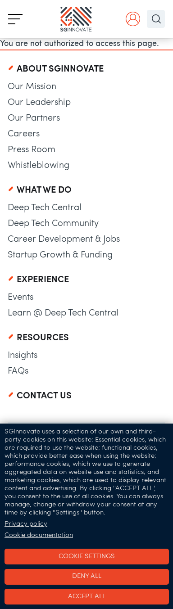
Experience (43, 279)
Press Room (31, 149)
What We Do (44, 190)
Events (20, 297)
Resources (43, 338)
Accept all (86, 596)
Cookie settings (87, 556)
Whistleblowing (38, 165)
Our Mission (32, 86)
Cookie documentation (39, 535)
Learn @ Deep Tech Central (63, 313)
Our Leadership (39, 102)
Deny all (86, 576)
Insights (22, 355)
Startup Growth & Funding (60, 255)
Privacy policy (26, 524)
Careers (24, 134)
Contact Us (44, 396)
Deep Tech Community (53, 223)
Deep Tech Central (45, 207)
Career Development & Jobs (64, 239)
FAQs (18, 371)
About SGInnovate (60, 69)
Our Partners (34, 118)
